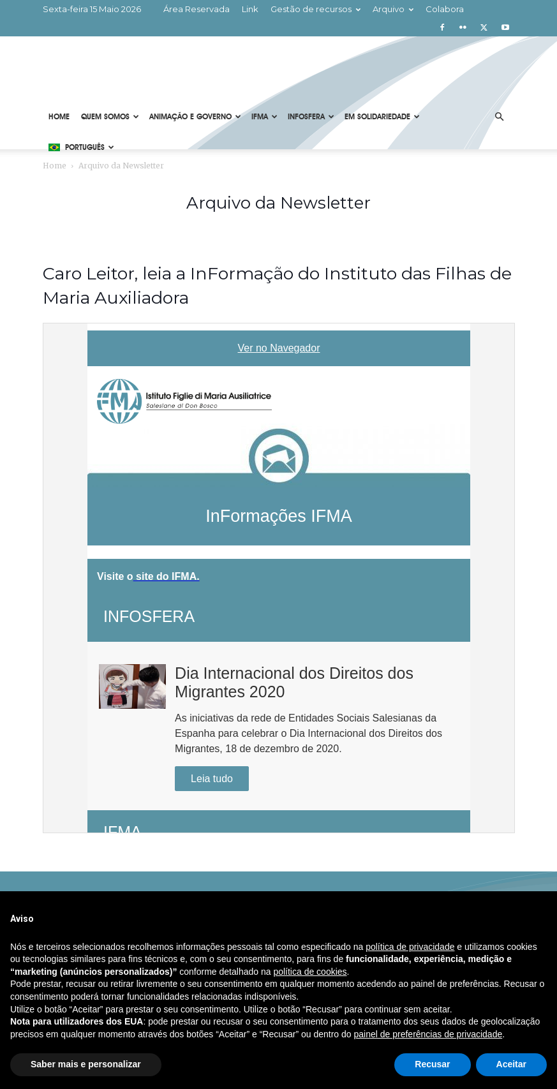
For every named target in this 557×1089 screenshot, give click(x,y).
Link (250, 9)
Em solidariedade (382, 116)
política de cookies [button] (309, 972)
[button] (499, 117)
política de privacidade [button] (410, 947)
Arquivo (393, 9)
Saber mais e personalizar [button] (86, 1064)
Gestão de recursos (315, 9)
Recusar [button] (432, 1064)
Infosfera (311, 116)
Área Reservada (196, 9)
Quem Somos (110, 116)
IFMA (264, 116)
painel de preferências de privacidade (428, 1034)
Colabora (445, 9)
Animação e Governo (195, 116)
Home (59, 116)
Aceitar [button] (511, 1064)
